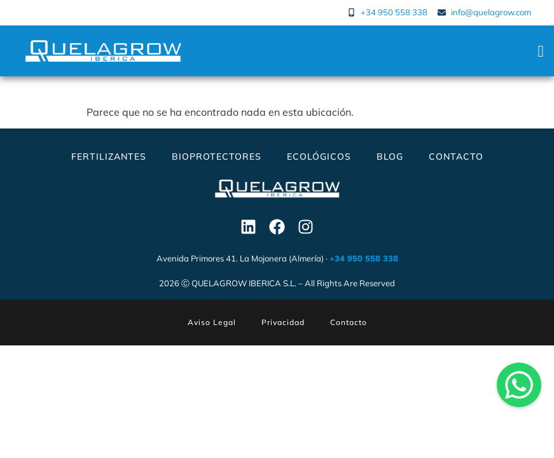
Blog (390, 156)
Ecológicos (319, 156)
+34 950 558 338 (363, 258)
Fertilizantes (108, 156)
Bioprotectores (216, 156)
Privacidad (283, 322)
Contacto (456, 156)
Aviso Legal (212, 322)
